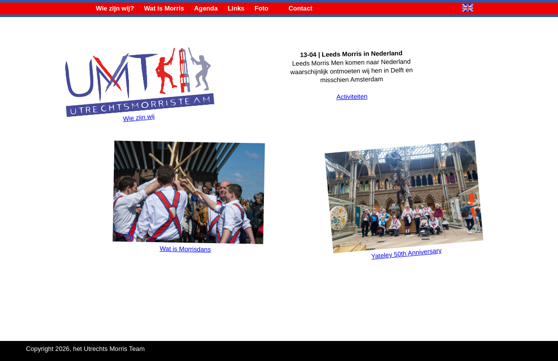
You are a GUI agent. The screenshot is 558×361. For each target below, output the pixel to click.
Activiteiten (351, 96)
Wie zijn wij (140, 111)
